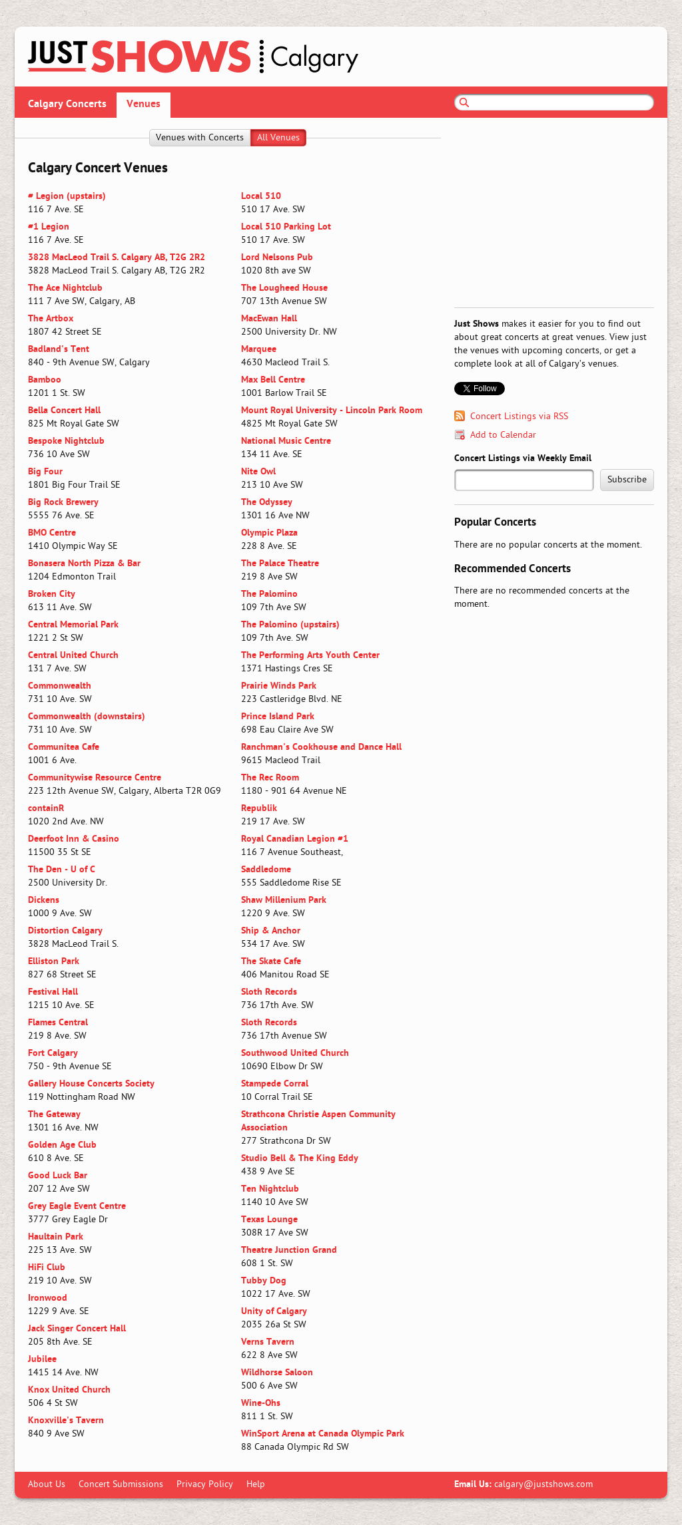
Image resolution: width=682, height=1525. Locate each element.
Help (255, 1484)
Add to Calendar (503, 435)
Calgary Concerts (67, 104)
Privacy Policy (204, 1484)
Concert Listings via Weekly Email (522, 458)
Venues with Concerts (200, 138)
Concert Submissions (121, 1484)
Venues (144, 104)
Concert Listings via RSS (519, 417)
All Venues (278, 138)
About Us (46, 1484)
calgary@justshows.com (543, 1484)
